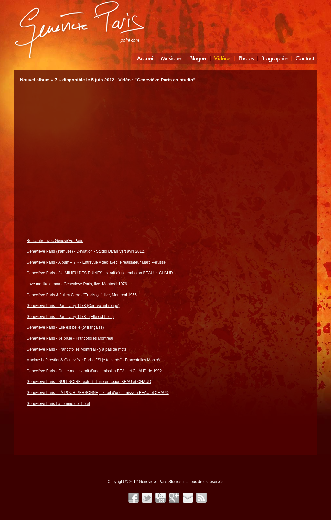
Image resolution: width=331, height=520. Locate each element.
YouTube (160, 498)
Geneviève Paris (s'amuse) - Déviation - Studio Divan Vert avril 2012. (86, 251)
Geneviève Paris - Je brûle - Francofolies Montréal (70, 338)
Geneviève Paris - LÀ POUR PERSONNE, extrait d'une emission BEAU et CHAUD (98, 392)
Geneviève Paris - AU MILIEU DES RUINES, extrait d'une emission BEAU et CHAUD (100, 273)
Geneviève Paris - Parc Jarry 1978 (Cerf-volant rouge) (73, 305)
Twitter (147, 498)
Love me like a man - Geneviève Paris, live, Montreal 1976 (77, 284)
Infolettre (188, 498)
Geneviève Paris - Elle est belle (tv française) (65, 327)
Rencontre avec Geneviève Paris (55, 241)
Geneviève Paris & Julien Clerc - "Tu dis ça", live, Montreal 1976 (82, 295)
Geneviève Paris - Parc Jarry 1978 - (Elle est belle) (70, 316)
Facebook (133, 498)
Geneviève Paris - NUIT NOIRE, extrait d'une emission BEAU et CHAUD (89, 381)
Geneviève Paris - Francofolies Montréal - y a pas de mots (76, 349)
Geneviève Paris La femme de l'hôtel (58, 403)
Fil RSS (201, 498)
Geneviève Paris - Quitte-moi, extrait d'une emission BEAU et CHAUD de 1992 (94, 371)
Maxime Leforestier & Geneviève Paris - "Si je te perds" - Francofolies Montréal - (96, 360)
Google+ (174, 498)
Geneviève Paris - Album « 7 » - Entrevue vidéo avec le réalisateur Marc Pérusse (96, 262)
